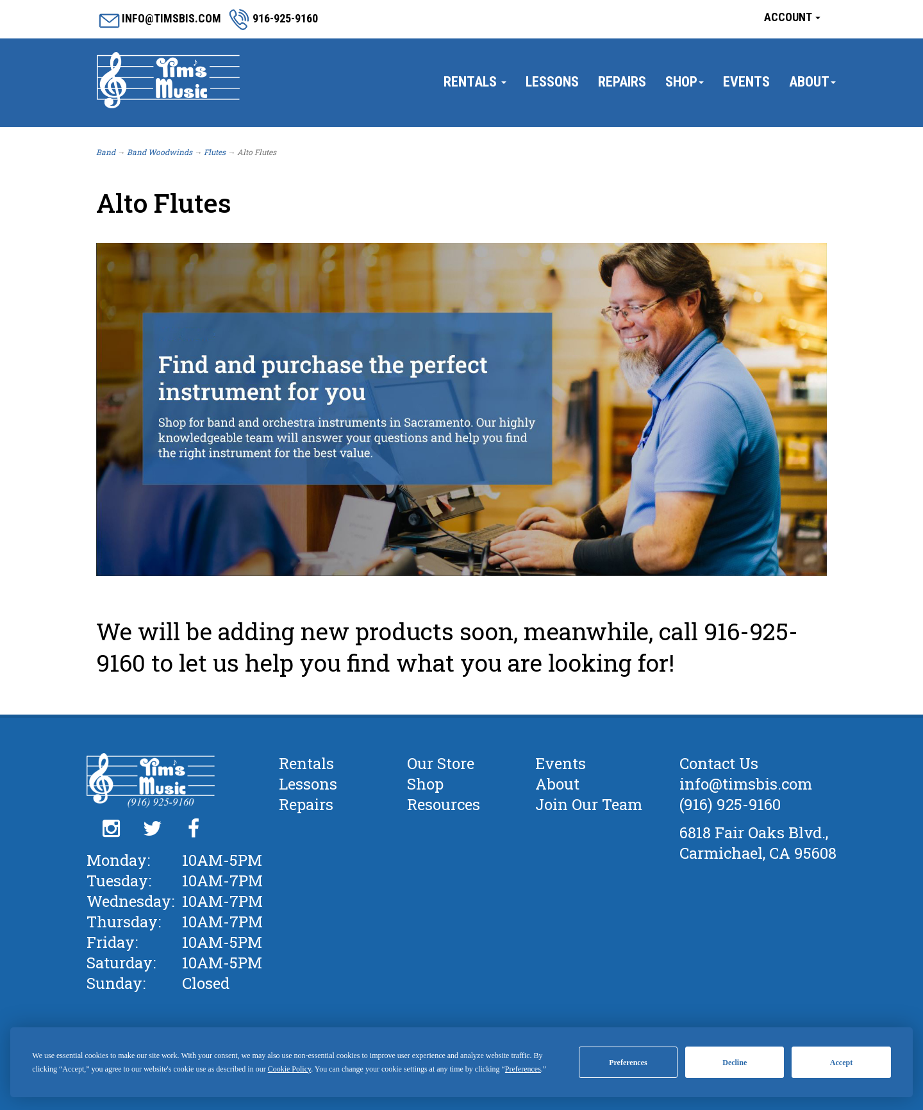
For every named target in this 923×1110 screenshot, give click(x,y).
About (812, 82)
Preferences (628, 1062)
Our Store (440, 763)
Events (746, 82)
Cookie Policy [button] (290, 1068)
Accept (841, 1062)
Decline (734, 1062)
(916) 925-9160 (730, 804)
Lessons (552, 82)
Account (792, 17)
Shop (684, 82)
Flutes (215, 152)
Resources (443, 804)
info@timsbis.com (745, 784)
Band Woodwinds (159, 152)
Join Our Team (588, 804)
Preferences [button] (523, 1068)
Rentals (475, 82)
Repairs (622, 82)
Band (105, 152)
